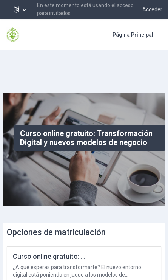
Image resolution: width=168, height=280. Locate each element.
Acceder (152, 9)
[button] (20, 9)
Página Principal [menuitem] (133, 35)
